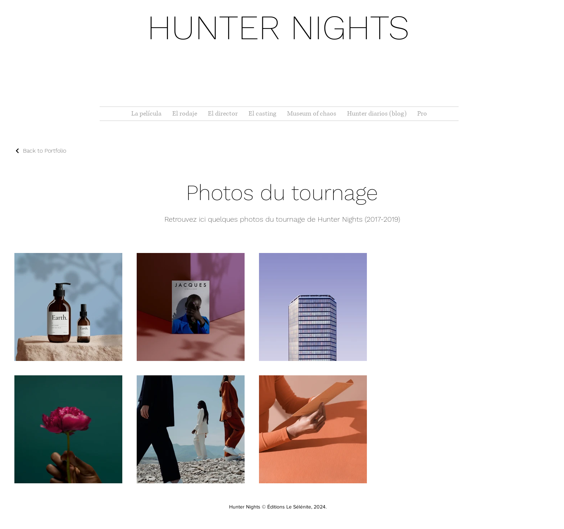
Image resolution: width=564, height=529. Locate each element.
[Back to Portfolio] (40, 150)
